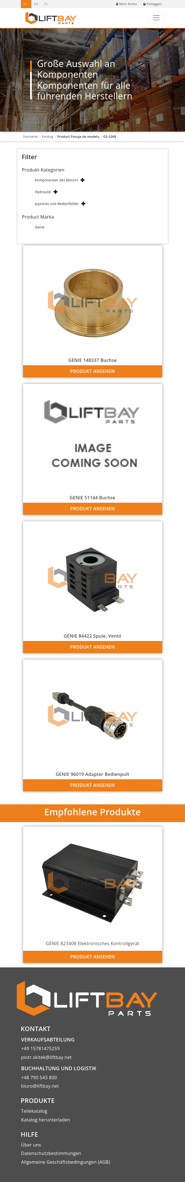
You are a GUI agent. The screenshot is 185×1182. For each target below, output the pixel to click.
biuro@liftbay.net (40, 1086)
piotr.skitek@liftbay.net (46, 1057)
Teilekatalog (34, 1111)
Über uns (31, 1145)
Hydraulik (43, 192)
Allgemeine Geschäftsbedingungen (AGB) (65, 1162)
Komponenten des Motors (56, 180)
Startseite (30, 136)
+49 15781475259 (40, 1048)
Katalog (47, 136)
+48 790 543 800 (39, 1077)
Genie (39, 227)
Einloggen (152, 3)
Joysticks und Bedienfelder (57, 203)
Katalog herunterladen (45, 1120)
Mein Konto (126, 3)
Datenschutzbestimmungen (51, 1153)
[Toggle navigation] (156, 17)
